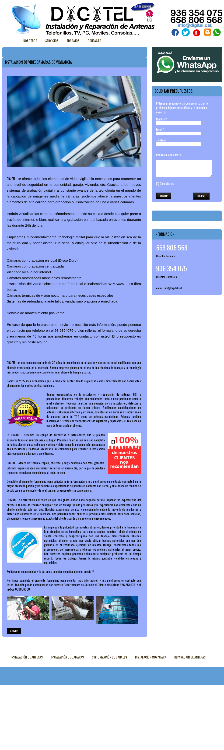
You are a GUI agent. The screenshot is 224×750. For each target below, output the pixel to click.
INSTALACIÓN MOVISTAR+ (150, 657)
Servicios (51, 40)
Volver (14, 631)
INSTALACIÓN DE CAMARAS (67, 657)
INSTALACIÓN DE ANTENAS (27, 657)
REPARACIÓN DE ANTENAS (190, 657)
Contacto (94, 40)
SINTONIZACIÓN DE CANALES (109, 657)
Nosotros (30, 40)
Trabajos (72, 40)
